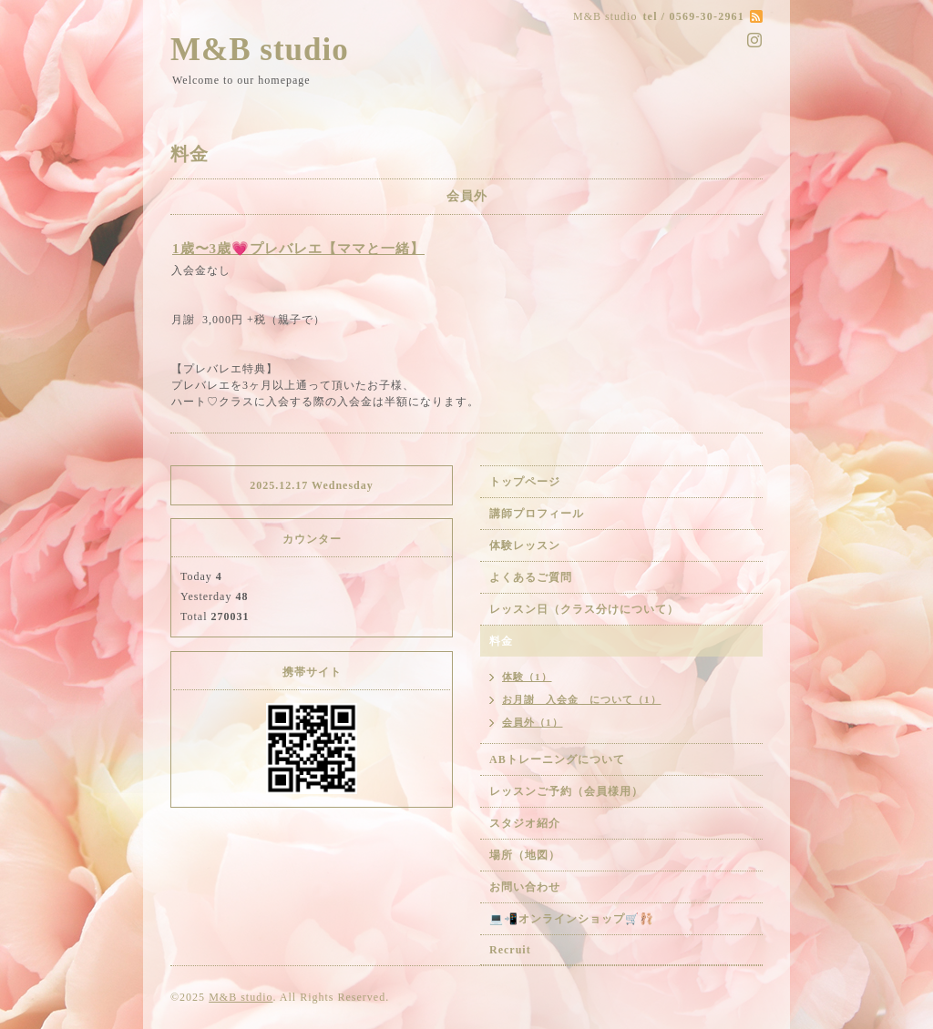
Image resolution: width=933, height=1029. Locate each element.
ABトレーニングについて (557, 759)
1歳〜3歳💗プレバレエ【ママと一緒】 (298, 248)
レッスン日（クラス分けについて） (584, 609)
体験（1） (527, 676)
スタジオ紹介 (524, 823)
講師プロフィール (536, 513)
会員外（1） (532, 722)
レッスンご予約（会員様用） (566, 791)
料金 (501, 641)
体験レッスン (524, 545)
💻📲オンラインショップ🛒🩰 (571, 918)
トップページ (524, 481)
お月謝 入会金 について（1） (581, 699)
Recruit (510, 949)
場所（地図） (524, 855)
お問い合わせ (524, 887)
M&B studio (259, 49)
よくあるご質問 (530, 577)
